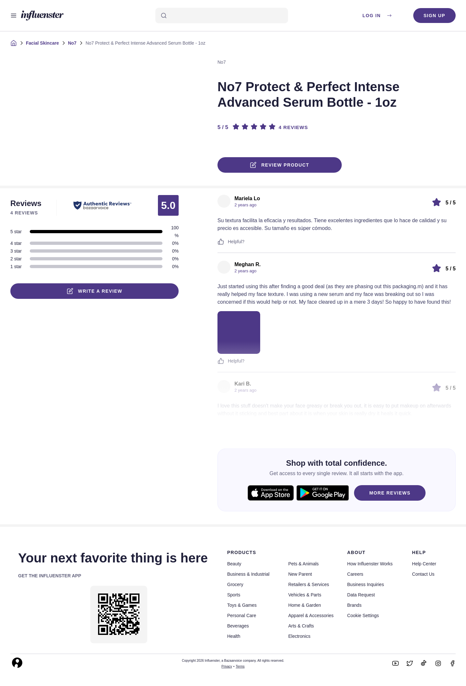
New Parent (300, 574)
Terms (240, 666)
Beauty (234, 563)
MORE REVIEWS (389, 492)
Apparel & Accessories (311, 615)
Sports (233, 594)
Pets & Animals (303, 563)
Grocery (235, 584)
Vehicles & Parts (304, 594)
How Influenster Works (370, 563)
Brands (354, 605)
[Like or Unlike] (220, 241)
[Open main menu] (13, 15)
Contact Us (423, 574)
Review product (279, 165)
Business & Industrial (248, 574)
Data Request (361, 594)
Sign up (434, 15)
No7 (72, 43)
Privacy (226, 666)
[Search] (221, 15)
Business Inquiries (365, 584)
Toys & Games (242, 605)
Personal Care (241, 615)
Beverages (238, 625)
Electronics (299, 636)
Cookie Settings (363, 615)
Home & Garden (304, 605)
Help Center (424, 563)
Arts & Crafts (301, 625)
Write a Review (94, 291)
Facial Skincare (42, 43)
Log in (377, 15)
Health (233, 636)
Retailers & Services (308, 584)
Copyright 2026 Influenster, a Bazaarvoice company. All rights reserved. (233, 660)
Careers (355, 574)
